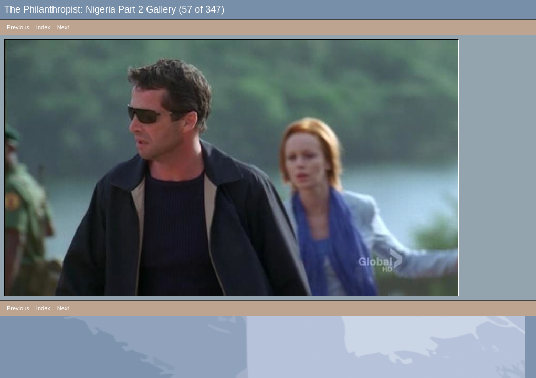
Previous (18, 27)
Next (63, 27)
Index (43, 27)
